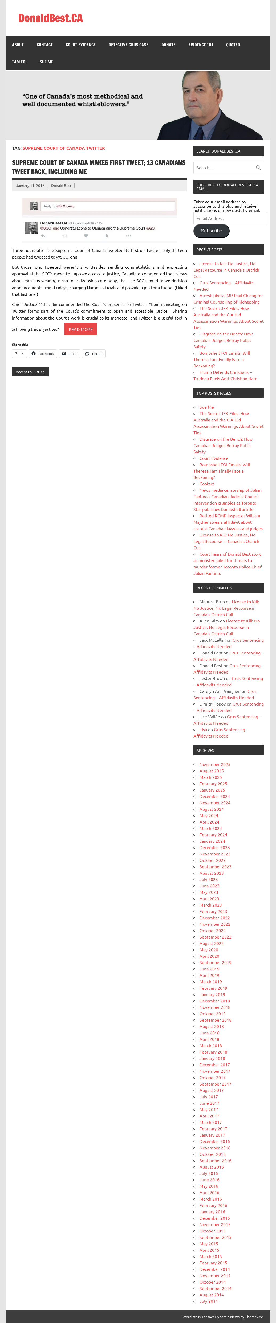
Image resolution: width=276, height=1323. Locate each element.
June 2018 (210, 1032)
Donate (168, 45)
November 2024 (215, 802)
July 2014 (209, 1301)
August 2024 (212, 809)
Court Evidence (81, 45)
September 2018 (216, 1019)
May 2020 (209, 949)
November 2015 (215, 1224)
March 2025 (211, 777)
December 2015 (215, 1217)
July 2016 (209, 1173)
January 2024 (212, 840)
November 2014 (215, 1275)
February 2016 (213, 1205)
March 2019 (211, 981)
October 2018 (213, 1013)
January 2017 (212, 1134)
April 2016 (209, 1192)
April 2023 (209, 898)
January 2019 (212, 994)
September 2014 (216, 1288)
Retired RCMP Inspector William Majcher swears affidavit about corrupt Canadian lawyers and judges (228, 522)
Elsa (203, 729)
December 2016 (215, 1141)
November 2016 (215, 1147)
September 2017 (216, 1083)
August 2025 (212, 770)
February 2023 (213, 911)
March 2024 (211, 828)
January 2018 (212, 1058)
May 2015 (209, 1243)
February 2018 (213, 1051)
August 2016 (212, 1166)
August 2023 (212, 872)
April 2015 (209, 1249)
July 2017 (209, 1096)
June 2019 (210, 968)
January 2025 (212, 789)
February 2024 (213, 834)
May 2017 (209, 1109)
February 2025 (213, 783)
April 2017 (209, 1115)
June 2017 (210, 1102)
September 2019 (216, 962)
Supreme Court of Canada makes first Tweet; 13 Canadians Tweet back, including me (98, 167)
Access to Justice (30, 371)
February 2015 (213, 1262)
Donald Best (61, 185)
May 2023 (209, 892)
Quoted (233, 45)
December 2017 (215, 1064)
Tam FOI (19, 62)
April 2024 (209, 821)
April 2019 (209, 975)
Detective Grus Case (128, 45)
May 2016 (209, 1186)
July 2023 (209, 879)
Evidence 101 (201, 45)
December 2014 (215, 1269)
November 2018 (215, 1007)
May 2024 (209, 815)
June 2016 (210, 1179)
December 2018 (215, 1000)
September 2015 (216, 1237)
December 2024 (215, 796)
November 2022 (215, 924)
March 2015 (211, 1256)
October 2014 (213, 1281)
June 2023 (210, 885)
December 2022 (215, 917)
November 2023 (215, 853)
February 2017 (213, 1128)
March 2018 (211, 1045)
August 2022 (212, 943)
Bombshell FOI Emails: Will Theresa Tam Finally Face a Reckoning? (221, 359)
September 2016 (216, 1160)
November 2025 (215, 764)
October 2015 (213, 1230)
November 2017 (215, 1071)
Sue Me (46, 62)
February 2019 (213, 987)
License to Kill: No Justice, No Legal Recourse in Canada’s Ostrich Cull (226, 270)
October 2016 (213, 1154)
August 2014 (212, 1294)
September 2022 (216, 936)
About (18, 45)
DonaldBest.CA (50, 18)
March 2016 (211, 1198)
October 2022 (213, 930)
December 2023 (215, 847)
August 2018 (212, 1026)
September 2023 (216, 866)
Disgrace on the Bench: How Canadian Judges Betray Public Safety (223, 340)
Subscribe (211, 231)
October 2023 (213, 860)
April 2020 (209, 956)
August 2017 (212, 1090)
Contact (45, 45)
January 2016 (212, 1211)
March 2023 (211, 904)
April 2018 (209, 1039)
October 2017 (213, 1077)
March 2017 (211, 1122)
